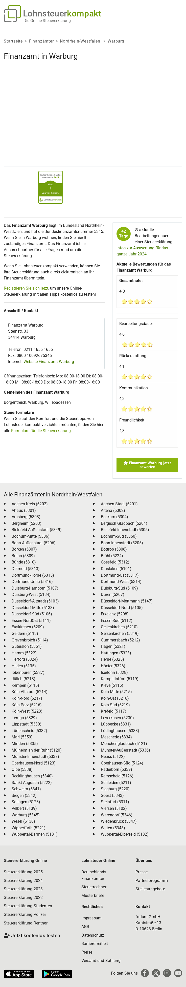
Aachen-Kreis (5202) (30, 503)
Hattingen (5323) (116, 653)
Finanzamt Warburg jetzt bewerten (147, 465)
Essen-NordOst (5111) (31, 620)
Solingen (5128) (26, 801)
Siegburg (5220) (115, 789)
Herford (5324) (25, 659)
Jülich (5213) (23, 678)
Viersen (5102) (114, 808)
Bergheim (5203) (26, 523)
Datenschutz (92, 935)
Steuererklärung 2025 (23, 872)
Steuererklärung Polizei (25, 914)
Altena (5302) (113, 510)
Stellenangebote (150, 889)
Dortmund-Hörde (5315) (33, 575)
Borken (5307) (24, 549)
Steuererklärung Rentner (26, 923)
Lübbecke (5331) (116, 724)
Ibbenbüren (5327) (28, 672)
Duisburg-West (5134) (31, 594)
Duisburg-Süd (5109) (119, 588)
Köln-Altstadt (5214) (30, 691)
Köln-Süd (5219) (115, 704)
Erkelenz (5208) (115, 614)
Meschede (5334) (116, 737)
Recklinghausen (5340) (32, 776)
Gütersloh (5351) (27, 646)
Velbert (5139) (24, 808)
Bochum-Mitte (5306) (31, 536)
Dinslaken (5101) (116, 568)
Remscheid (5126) (117, 776)
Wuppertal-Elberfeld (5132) (125, 834)
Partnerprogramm (151, 880)
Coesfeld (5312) (115, 562)
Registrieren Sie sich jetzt (26, 288)
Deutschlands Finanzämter (93, 875)
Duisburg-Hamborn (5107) (35, 588)
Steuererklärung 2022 (23, 897)
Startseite (13, 41)
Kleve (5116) (112, 685)
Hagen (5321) (113, 646)
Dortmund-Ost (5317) (120, 575)
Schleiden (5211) (116, 782)
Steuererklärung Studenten (28, 905)
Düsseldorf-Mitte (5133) (33, 607)
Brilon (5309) (23, 555)
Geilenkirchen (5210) (119, 627)
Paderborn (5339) (116, 769)
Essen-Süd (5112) (116, 620)
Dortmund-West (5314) (121, 581)
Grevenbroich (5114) (30, 640)
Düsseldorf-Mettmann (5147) (127, 601)
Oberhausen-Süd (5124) (122, 763)
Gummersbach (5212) (120, 640)
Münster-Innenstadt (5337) (35, 756)
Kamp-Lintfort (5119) (119, 678)
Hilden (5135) (24, 665)
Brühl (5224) (112, 555)
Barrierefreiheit (94, 943)
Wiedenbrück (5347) (119, 821)
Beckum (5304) (114, 516)
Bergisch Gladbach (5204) (124, 523)
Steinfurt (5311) (115, 801)
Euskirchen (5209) (28, 627)
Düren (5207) (112, 594)
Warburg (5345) (26, 815)
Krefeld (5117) (113, 711)
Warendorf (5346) (116, 815)
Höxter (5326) (113, 665)
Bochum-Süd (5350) (119, 536)
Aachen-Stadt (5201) (119, 503)
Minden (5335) (25, 743)
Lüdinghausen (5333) (120, 730)
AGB (85, 926)
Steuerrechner (93, 886)
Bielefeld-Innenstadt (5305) (125, 529)
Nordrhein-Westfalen (80, 41)
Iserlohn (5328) (114, 672)
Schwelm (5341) (26, 789)
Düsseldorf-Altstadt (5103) (35, 601)
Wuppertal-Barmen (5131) (35, 834)
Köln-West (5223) (27, 711)
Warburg (116, 41)
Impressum (91, 918)
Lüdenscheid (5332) (29, 730)
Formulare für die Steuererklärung (41, 430)
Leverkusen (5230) (117, 717)
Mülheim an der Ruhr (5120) (37, 750)
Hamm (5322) (24, 653)
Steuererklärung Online (25, 860)
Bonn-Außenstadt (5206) (34, 542)
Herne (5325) (112, 659)
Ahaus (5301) (24, 510)
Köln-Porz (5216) (27, 704)
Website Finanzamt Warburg (49, 361)
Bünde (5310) (24, 562)
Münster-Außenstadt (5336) (125, 750)
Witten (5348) (113, 827)
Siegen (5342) (24, 795)
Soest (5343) (112, 795)
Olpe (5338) (22, 769)
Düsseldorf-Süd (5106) (32, 614)
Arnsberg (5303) (26, 516)
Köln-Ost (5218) (115, 698)
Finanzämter (41, 41)
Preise (86, 952)
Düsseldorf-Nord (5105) (122, 607)
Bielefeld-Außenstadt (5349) (37, 529)
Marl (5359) (22, 737)
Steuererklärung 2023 (23, 889)
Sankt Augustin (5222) (32, 782)
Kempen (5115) (25, 685)
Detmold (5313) (26, 568)
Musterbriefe (92, 895)
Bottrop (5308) (114, 549)
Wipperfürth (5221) (28, 827)
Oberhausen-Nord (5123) (34, 763)
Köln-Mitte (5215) (116, 691)
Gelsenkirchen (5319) (120, 633)
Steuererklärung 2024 (23, 880)
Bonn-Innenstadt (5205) (122, 542)
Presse (141, 872)
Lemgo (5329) (24, 717)
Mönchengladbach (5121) (124, 743)
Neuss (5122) (113, 756)
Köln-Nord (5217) (27, 698)
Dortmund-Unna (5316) (32, 581)
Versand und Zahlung (101, 960)
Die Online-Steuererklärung (47, 20)
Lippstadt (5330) (26, 724)
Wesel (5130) (23, 821)
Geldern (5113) (25, 633)
